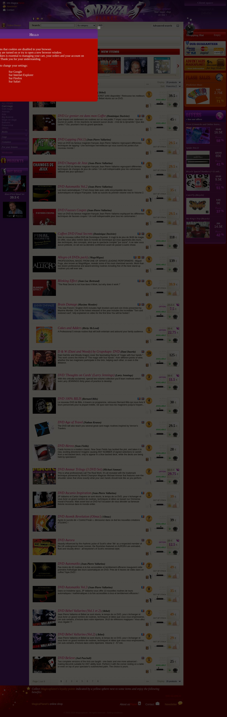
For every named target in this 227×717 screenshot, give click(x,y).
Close (99, 28)
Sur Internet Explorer (21, 75)
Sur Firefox (15, 78)
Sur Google (15, 71)
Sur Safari (14, 81)
